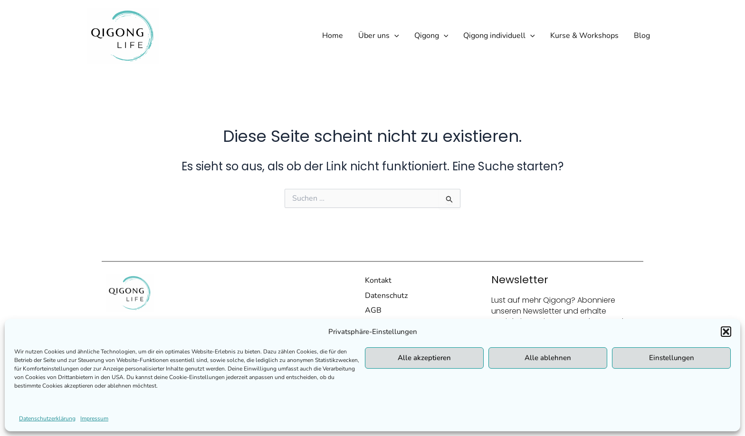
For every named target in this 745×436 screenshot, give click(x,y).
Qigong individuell (499, 36)
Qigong (431, 36)
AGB (373, 310)
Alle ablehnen (548, 357)
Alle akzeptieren (424, 357)
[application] (394, 36)
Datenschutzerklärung (47, 418)
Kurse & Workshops (584, 35)
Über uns (378, 36)
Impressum (94, 418)
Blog (642, 35)
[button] (726, 331)
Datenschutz (386, 295)
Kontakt (378, 280)
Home (332, 35)
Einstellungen (671, 357)
